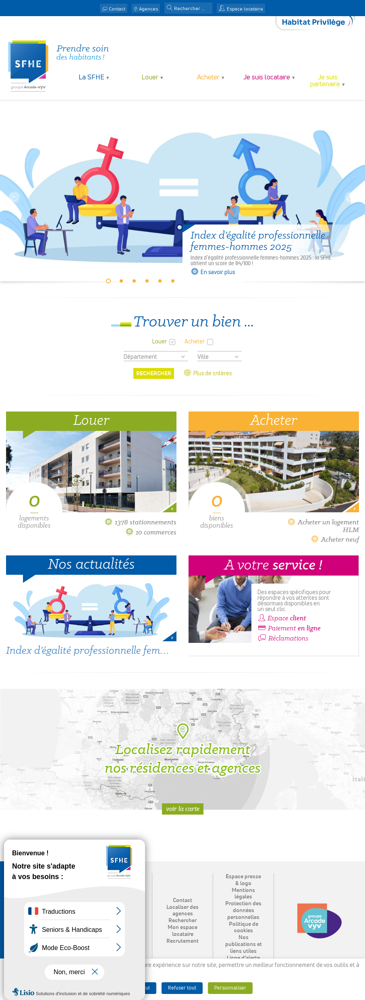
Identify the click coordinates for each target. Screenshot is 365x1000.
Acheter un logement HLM (323, 526)
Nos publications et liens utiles (243, 944)
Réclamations (283, 638)
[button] (169, 8)
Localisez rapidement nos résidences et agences (183, 749)
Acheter (208, 77)
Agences (148, 9)
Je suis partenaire (325, 81)
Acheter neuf (335, 539)
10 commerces (150, 532)
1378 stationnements (140, 522)
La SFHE (91, 77)
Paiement (289, 628)
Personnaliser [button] (230, 988)
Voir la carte (182, 809)
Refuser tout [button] (182, 988)
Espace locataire (245, 9)
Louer (149, 77)
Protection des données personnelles (243, 910)
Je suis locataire (266, 77)
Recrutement (182, 941)
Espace (281, 618)
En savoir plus (213, 272)
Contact (117, 9)
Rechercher (182, 920)
